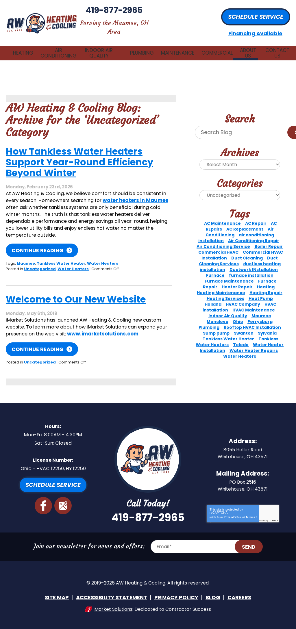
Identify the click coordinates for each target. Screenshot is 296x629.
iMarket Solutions (113, 611)
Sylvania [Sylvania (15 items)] (267, 327)
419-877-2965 (148, 15)
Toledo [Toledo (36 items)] (241, 339)
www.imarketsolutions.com (41, 334)
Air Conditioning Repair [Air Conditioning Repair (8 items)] (253, 235)
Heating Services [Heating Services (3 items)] (225, 293)
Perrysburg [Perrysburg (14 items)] (260, 316)
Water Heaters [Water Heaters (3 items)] (239, 350)
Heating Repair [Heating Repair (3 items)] (265, 287)
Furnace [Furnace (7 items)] (215, 269)
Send (253, 550)
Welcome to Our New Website (76, 293)
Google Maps (62, 506)
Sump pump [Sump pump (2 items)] (216, 327)
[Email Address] (202, 550)
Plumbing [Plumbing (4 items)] (209, 321)
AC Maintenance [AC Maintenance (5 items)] (222, 217)
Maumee (26, 257)
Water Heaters (102, 257)
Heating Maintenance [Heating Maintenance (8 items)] (221, 287)
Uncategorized (40, 262)
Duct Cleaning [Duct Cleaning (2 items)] (247, 252)
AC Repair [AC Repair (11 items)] (256, 217)
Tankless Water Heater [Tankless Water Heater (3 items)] (228, 333)
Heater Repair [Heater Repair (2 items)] (237, 281)
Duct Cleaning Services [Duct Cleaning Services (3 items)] (238, 255)
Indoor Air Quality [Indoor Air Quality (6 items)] (227, 310)
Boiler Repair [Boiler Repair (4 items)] (268, 241)
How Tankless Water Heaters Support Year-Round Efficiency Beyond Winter (79, 156)
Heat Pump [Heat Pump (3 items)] (261, 293)
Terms (274, 523)
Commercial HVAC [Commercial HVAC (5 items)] (218, 246)
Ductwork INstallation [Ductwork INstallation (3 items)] (254, 264)
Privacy (263, 523)
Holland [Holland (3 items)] (213, 298)
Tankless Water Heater (61, 257)
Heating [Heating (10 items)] (266, 281)
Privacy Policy (232, 518)
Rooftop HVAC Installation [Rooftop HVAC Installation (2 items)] (252, 321)
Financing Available (255, 30)
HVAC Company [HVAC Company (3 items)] (243, 298)
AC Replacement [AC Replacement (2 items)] (244, 223)
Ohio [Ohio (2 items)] (238, 316)
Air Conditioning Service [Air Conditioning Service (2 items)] (223, 241)
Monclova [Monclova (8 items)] (217, 316)
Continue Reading (38, 244)
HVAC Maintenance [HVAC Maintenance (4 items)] (253, 304)
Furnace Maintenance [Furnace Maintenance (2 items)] (229, 275)
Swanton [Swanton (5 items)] (244, 327)
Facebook (43, 506)
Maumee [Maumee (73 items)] (261, 310)
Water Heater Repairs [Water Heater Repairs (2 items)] (254, 345)
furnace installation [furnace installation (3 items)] (251, 269)
